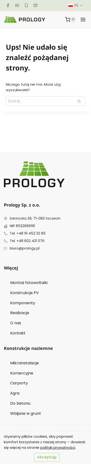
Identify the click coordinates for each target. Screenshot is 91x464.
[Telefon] (26, 5)
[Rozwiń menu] (83, 19)
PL (73, 5)
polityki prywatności (57, 447)
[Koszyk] (70, 19)
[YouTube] (17, 5)
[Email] (36, 5)
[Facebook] (8, 5)
